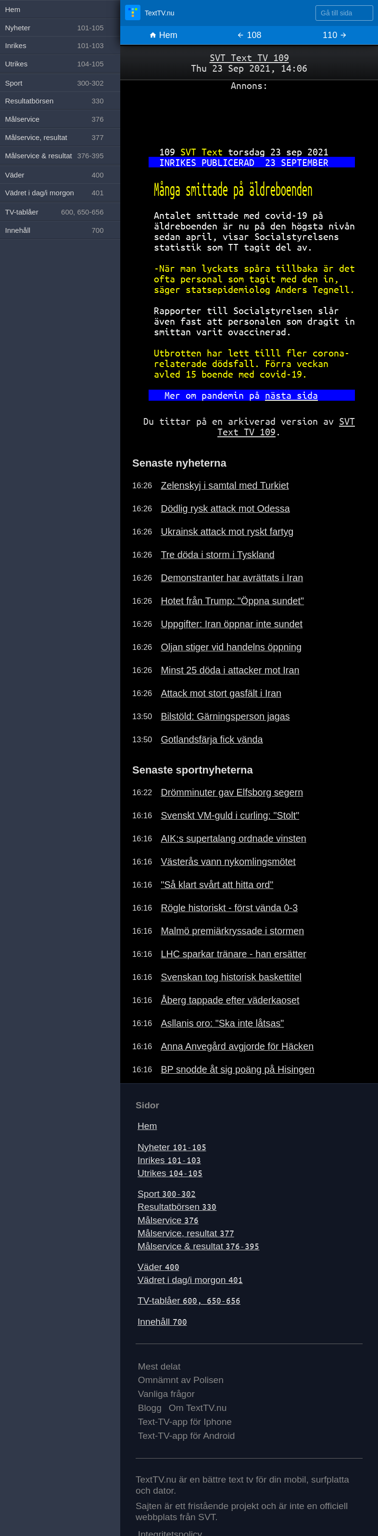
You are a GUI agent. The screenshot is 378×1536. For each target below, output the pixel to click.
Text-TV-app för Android (186, 1436)
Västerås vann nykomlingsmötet (228, 861)
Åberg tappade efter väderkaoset (230, 1000)
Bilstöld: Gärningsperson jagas (225, 716)
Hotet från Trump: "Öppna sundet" (232, 601)
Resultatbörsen (177, 1207)
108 (249, 35)
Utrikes (170, 1173)
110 (335, 35)
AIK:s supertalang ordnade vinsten (233, 838)
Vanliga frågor (166, 1394)
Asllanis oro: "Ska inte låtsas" (222, 1023)
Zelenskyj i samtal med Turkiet (225, 485)
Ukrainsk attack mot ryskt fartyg (227, 531)
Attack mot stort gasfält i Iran (221, 693)
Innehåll (162, 1322)
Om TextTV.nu (198, 1408)
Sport (167, 1194)
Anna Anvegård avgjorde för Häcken (237, 1046)
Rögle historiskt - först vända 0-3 (229, 907)
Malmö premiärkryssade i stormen (232, 931)
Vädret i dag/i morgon (190, 1280)
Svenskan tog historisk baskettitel (231, 977)
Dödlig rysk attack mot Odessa (225, 508)
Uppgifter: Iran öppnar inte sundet (231, 624)
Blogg (150, 1408)
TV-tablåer (189, 1300)
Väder (158, 1267)
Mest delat (159, 1366)
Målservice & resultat (198, 1246)
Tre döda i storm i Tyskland (217, 554)
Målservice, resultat (186, 1233)
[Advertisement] (249, 115)
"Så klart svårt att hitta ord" (217, 884)
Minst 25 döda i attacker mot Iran (230, 670)
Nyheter (172, 1147)
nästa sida (291, 395)
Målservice (168, 1220)
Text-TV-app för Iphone (185, 1422)
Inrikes (169, 1160)
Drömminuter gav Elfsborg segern (232, 792)
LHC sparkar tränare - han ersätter (233, 954)
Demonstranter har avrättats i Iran (232, 577)
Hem (163, 35)
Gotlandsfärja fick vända (212, 739)
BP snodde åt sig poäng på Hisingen (238, 1069)
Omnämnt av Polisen (181, 1380)
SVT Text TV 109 (249, 57)
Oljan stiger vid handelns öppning (231, 647)
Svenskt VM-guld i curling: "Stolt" (230, 815)
